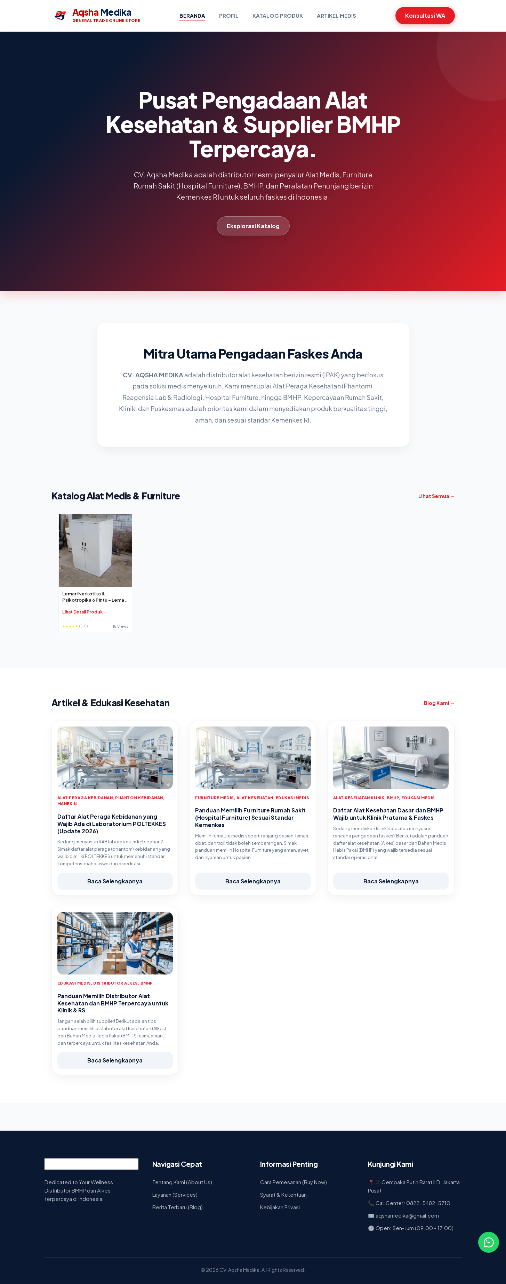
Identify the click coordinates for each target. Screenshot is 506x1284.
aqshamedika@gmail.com (407, 1215)
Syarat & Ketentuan (283, 1194)
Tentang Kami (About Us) (182, 1182)
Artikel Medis (336, 15)
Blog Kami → (439, 703)
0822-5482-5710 (428, 1202)
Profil (229, 15)
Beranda (192, 15)
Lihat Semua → (436, 496)
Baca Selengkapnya (115, 881)
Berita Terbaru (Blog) (177, 1207)
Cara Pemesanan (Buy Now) (293, 1182)
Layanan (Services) (175, 1194)
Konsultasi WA (425, 15)
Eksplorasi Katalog (253, 226)
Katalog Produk (277, 15)
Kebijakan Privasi (280, 1207)
